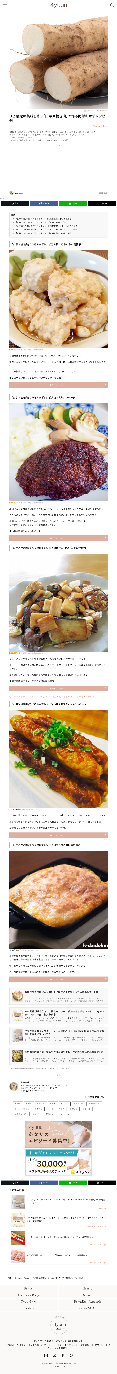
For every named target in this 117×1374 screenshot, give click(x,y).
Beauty (87, 1289)
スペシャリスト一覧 (75, 1345)
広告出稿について (75, 1341)
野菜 (19, 1103)
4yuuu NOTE (87, 1308)
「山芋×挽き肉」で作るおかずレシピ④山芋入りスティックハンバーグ (46, 229)
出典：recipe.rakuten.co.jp (33, 349)
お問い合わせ (60, 1341)
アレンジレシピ (23, 1108)
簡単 (53, 1103)
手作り (65, 1103)
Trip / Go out (29, 1302)
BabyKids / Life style (87, 1302)
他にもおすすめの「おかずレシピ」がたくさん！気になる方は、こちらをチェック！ (52, 696)
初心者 (74, 1108)
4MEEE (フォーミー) (101, 1345)
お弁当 (39, 1108)
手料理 (87, 1108)
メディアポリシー (22, 1345)
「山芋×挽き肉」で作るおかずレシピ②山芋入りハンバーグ (41, 222)
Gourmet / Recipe (29, 1295)
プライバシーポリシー (40, 1345)
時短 (29, 1103)
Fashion (29, 1289)
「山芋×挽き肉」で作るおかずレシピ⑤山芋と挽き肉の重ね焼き (43, 233)
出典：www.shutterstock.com (96, 111)
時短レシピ (21, 1114)
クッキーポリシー (57, 1345)
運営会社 (87, 1345)
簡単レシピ (94, 1103)
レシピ (41, 1103)
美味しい (79, 1103)
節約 (62, 1108)
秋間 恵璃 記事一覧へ (95, 1097)
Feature (29, 1308)
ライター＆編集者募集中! (58, 1348)
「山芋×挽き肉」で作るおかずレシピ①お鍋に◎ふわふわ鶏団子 (43, 218)
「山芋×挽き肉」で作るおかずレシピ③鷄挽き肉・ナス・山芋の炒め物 (46, 226)
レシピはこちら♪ (57, 385)
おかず (36, 1114)
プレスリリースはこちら (44, 1341)
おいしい (66, 1114)
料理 (51, 1108)
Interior (88, 1295)
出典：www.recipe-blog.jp (32, 809)
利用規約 (9, 1345)
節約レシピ (50, 1114)
